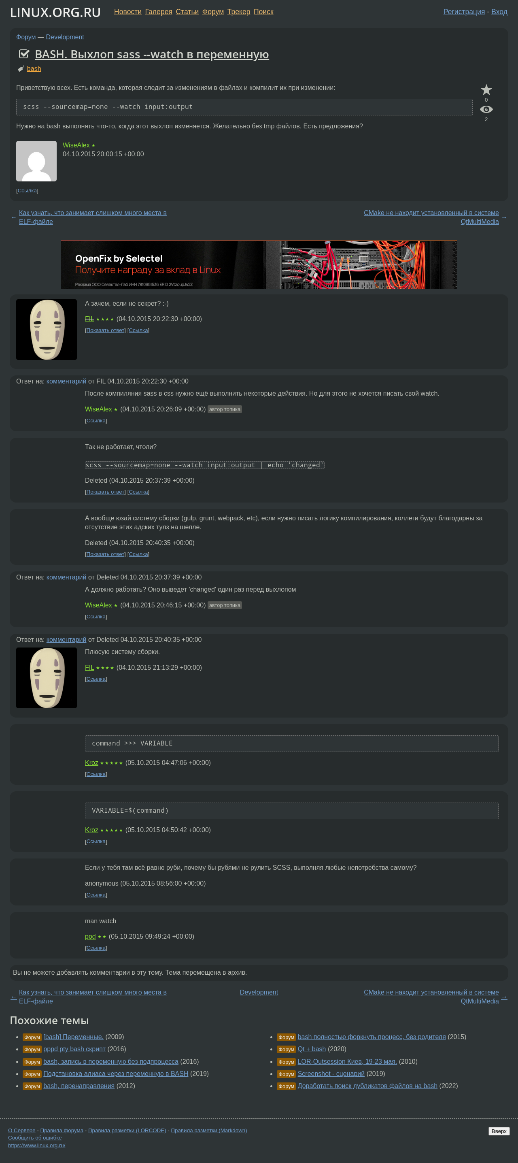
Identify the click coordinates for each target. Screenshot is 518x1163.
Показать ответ (106, 330)
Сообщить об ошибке (35, 1138)
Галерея (158, 12)
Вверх (499, 1131)
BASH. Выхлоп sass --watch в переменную (152, 54)
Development (65, 37)
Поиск (264, 12)
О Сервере (22, 1130)
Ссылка (27, 190)
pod (90, 936)
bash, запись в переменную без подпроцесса (110, 1061)
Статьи (187, 12)
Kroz (91, 762)
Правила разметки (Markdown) (209, 1130)
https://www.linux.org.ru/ (36, 1145)
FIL (89, 318)
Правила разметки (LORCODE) (127, 1130)
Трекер (239, 12)
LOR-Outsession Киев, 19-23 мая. (347, 1061)
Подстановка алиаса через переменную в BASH (115, 1073)
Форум (213, 12)
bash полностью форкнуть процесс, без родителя (372, 1036)
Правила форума (62, 1130)
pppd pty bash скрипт (74, 1049)
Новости (128, 12)
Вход (499, 12)
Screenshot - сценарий (331, 1073)
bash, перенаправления (79, 1085)
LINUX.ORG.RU (55, 12)
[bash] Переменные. (73, 1036)
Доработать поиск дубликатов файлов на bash (368, 1085)
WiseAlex (76, 145)
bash (34, 68)
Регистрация (464, 12)
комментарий (67, 381)
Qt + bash (312, 1049)
